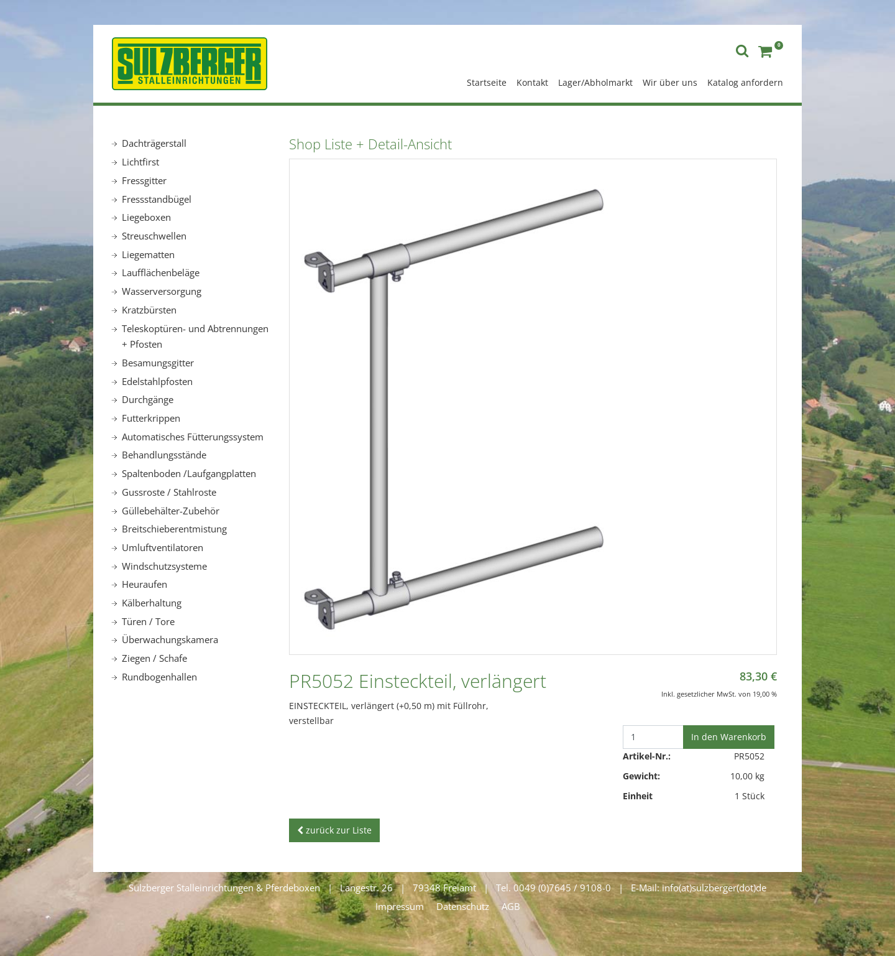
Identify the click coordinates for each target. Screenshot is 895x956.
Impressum (399, 906)
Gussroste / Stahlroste (169, 492)
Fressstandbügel (156, 199)
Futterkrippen (151, 418)
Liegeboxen (146, 217)
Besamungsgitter (158, 362)
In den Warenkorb (728, 737)
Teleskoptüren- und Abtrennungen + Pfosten (195, 336)
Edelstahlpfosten (157, 381)
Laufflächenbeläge (161, 272)
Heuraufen (144, 584)
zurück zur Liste (334, 830)
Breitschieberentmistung (174, 528)
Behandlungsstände (164, 454)
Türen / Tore (148, 621)
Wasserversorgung (161, 291)
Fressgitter (144, 180)
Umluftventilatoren (162, 547)
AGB (511, 906)
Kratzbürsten (149, 310)
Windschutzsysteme (164, 566)
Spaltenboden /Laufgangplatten (189, 473)
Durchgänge (147, 399)
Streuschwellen (154, 236)
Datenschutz (462, 906)
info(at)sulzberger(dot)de (714, 887)
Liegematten (148, 254)
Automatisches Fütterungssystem (193, 436)
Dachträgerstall (154, 143)
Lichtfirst (140, 161)
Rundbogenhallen (159, 677)
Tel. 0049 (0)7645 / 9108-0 (553, 887)
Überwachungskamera (170, 639)
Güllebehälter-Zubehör (170, 510)
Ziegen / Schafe (154, 658)
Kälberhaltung (151, 602)
